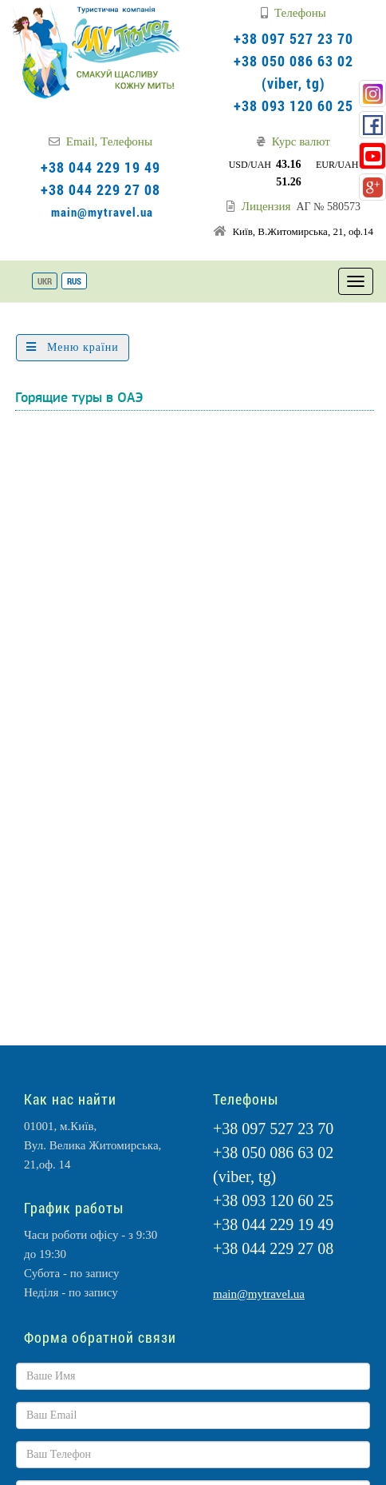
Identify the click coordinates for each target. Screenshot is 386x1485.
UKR (44, 281)
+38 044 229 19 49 (100, 167)
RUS (74, 281)
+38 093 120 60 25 (293, 105)
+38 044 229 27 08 (100, 189)
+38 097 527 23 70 (293, 38)
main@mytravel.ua (102, 212)
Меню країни (72, 347)
